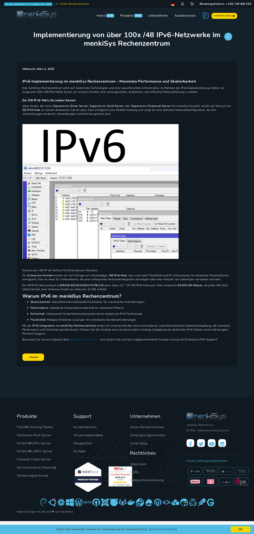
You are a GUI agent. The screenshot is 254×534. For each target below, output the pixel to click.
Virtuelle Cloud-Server (36, 472)
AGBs (134, 484)
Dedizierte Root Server (36, 447)
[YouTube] (216, 456)
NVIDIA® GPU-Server (35, 455)
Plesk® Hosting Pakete (36, 439)
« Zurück (38, 365)
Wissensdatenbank (89, 447)
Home (101, 15)
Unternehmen (158, 15)
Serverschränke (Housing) (38, 480)
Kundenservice (185, 15)
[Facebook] (191, 456)
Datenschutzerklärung (148, 492)
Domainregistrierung (34, 488)
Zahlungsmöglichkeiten (149, 447)
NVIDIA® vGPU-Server (36, 464)
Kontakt (79, 464)
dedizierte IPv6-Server (89, 348)
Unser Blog (139, 455)
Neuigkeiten (83, 455)
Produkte (126, 15)
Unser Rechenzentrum (74, 4)
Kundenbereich (86, 439)
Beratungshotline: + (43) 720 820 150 (225, 4)
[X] (203, 456)
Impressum (139, 476)
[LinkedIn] (228, 456)
